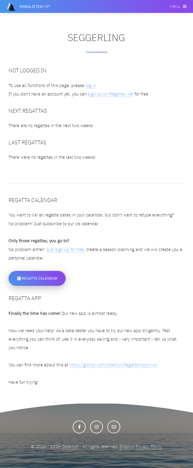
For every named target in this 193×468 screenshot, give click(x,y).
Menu (175, 6)
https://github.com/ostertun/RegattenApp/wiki (114, 365)
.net (35, 6)
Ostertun (70, 446)
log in (90, 85)
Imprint (127, 446)
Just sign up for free (65, 249)
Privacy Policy (149, 446)
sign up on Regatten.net (110, 94)
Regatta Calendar (37, 278)
